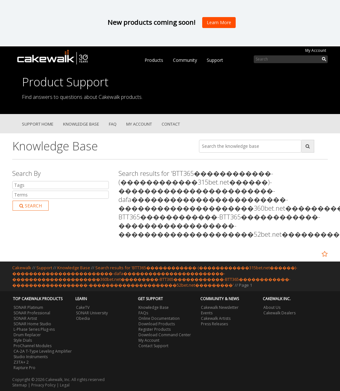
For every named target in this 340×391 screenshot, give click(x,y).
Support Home (37, 124)
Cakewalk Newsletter (220, 307)
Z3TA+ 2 (21, 362)
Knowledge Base (81, 124)
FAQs (143, 313)
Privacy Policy (43, 385)
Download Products (156, 324)
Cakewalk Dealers (279, 313)
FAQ (113, 124)
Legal (65, 385)
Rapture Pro (24, 367)
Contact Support (153, 345)
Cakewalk (21, 268)
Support (215, 60)
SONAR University (92, 313)
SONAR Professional (32, 313)
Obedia (83, 318)
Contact (171, 124)
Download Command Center (164, 335)
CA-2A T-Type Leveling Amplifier (43, 351)
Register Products (154, 329)
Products (154, 60)
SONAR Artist (25, 318)
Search (30, 206)
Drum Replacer (27, 335)
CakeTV (83, 307)
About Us (271, 307)
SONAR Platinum (28, 307)
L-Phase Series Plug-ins (34, 329)
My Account (315, 50)
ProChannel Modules (33, 345)
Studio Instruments (31, 356)
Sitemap (19, 385)
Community (185, 60)
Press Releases (214, 324)
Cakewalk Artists (216, 318)
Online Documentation (159, 318)
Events (206, 313)
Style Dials (23, 340)
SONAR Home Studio (32, 324)
